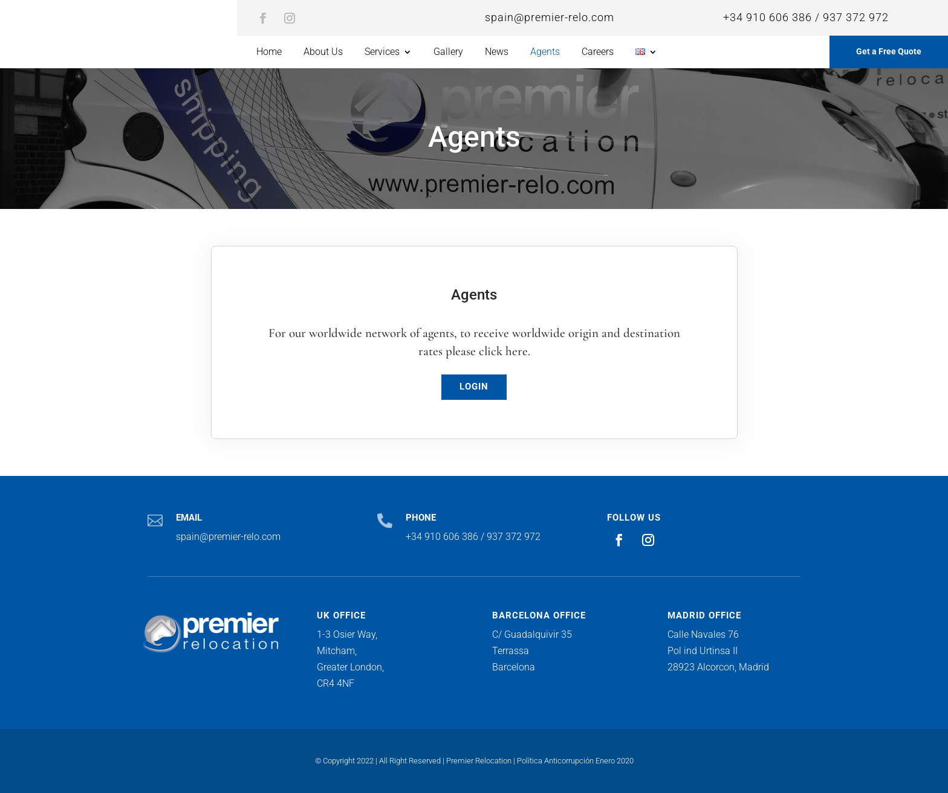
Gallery (448, 52)
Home (269, 52)
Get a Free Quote (888, 51)
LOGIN (474, 386)
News (496, 52)
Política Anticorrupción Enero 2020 (575, 760)
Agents (545, 52)
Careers (598, 52)
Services (382, 52)
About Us (323, 52)
